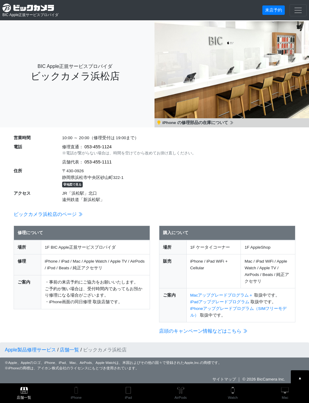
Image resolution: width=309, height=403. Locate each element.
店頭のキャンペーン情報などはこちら (203, 331)
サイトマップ (224, 379)
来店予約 (273, 10)
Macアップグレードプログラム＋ (221, 295)
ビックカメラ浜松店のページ (48, 214)
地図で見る (72, 184)
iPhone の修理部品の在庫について (195, 122)
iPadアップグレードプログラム (219, 302)
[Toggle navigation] (298, 10)
